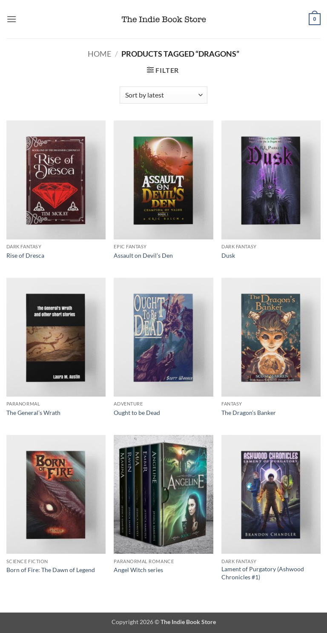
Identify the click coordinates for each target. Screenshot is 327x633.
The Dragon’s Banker (248, 412)
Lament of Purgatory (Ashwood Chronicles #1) (262, 573)
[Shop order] (163, 95)
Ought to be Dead (137, 412)
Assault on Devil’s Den (143, 255)
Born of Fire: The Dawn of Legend (50, 569)
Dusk (228, 255)
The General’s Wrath (33, 412)
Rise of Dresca (25, 255)
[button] (11, 19)
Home (99, 53)
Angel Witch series (138, 569)
